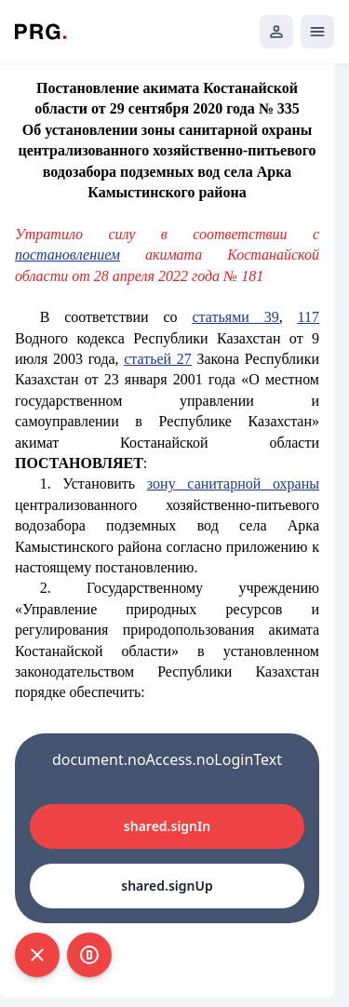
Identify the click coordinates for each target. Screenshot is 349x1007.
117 (308, 317)
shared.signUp (166, 885)
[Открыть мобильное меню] (317, 31)
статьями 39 (236, 317)
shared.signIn (167, 826)
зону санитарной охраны (233, 483)
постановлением (67, 254)
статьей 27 (158, 359)
